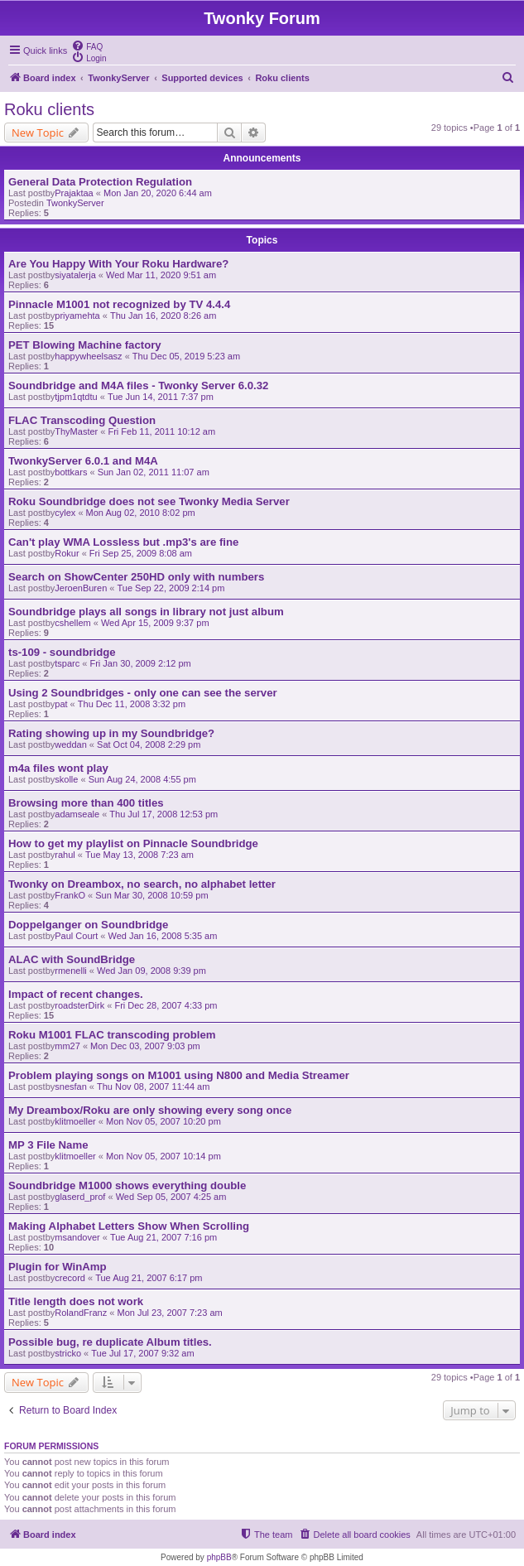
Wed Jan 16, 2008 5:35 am (162, 936)
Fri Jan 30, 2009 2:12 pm (139, 663)
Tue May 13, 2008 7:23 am (139, 855)
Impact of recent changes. (75, 994)
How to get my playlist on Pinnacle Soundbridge (133, 843)
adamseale (77, 814)
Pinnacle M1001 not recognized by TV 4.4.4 (119, 304)
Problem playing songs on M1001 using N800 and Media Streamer (178, 1075)
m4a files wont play (58, 768)
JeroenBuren (81, 588)
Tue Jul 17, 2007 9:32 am (142, 1353)
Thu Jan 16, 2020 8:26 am (163, 315)
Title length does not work (75, 1301)
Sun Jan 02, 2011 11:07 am (153, 472)
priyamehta (77, 315)
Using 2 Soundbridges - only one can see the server (142, 693)
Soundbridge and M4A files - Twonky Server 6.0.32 (138, 385)
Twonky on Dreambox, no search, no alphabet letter (142, 884)
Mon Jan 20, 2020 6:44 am (157, 193)
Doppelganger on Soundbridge (88, 924)
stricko (68, 1353)
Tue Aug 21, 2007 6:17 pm (148, 1278)
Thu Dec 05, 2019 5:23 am (186, 356)
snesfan (71, 1086)
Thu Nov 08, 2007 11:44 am (153, 1086)
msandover (77, 1237)
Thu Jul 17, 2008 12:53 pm (163, 814)
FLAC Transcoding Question (82, 420)
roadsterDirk (79, 1005)
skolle (66, 779)
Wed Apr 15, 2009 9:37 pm (155, 623)
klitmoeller (75, 1121)
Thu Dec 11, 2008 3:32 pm (131, 704)
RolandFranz (81, 1313)
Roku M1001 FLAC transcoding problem (112, 1035)
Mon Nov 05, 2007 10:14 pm (163, 1156)
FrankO (70, 895)
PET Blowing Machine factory (84, 345)
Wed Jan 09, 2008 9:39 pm (151, 971)
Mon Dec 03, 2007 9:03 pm (145, 1046)
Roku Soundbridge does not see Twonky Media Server (149, 501)
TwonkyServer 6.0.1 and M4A (83, 461)
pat (61, 704)
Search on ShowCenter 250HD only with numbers (136, 577)
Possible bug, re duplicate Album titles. (110, 1342)
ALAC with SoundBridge (71, 959)
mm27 (67, 1046)
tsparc (67, 663)
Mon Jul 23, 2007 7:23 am (169, 1313)
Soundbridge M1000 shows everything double (127, 1185)
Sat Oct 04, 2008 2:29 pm (148, 744)
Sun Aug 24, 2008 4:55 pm (142, 779)
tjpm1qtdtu (76, 397)
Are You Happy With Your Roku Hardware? (118, 264)
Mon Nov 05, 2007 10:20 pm (163, 1121)
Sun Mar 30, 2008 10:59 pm (151, 895)
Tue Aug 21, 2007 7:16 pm (163, 1237)
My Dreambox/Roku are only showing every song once (149, 1110)
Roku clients (49, 109)
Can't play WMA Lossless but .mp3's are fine (123, 542)
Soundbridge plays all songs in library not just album (146, 611)
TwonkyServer (75, 203)
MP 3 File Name (48, 1145)
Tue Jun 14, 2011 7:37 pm (161, 397)
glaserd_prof (80, 1197)
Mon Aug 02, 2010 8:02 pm (140, 513)
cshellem (72, 623)
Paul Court (76, 936)
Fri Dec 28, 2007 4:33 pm (165, 1005)
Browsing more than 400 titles (86, 803)
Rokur (67, 553)
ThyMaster (76, 431)
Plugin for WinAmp (57, 1266)
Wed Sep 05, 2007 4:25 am (171, 1197)
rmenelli (71, 971)
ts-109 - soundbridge (62, 652)
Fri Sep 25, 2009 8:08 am (140, 553)
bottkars (71, 472)
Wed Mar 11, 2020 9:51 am (161, 275)
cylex (65, 513)
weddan (71, 744)
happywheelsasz (88, 356)
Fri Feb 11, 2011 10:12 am (161, 431)
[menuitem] (87, 45)
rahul (65, 855)
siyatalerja (75, 275)
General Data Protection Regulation (100, 182)
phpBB (219, 1557)
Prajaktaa (74, 193)
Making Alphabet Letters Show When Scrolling (128, 1226)
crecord (70, 1278)
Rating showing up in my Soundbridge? (111, 733)
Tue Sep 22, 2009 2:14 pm (171, 588)
